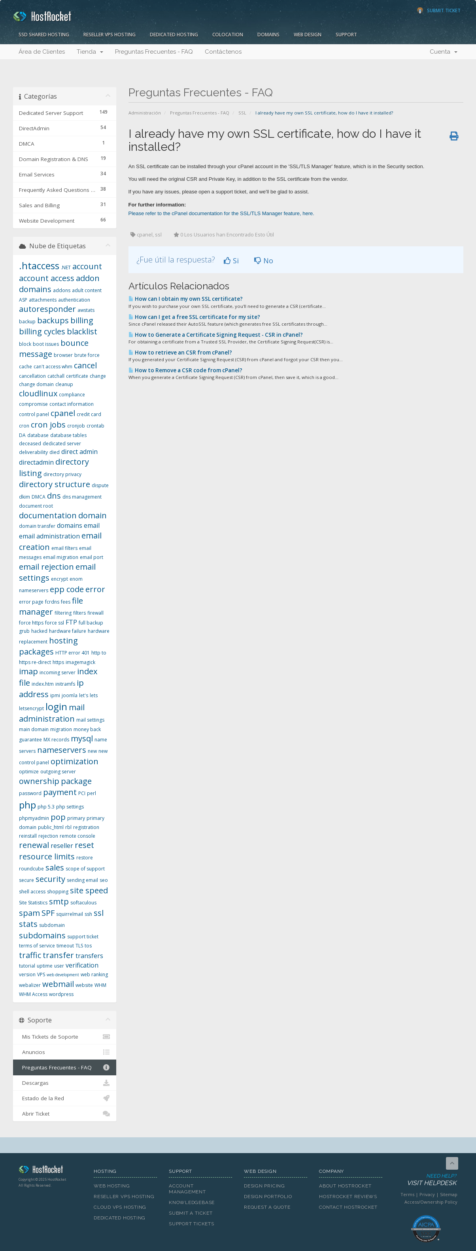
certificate (77, 376)
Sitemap (448, 1194)
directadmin (36, 462)
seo (104, 880)
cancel (85, 365)
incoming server (58, 672)
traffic (30, 955)
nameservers (61, 750)
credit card (89, 414)
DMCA (38, 496)
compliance (72, 394)
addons (61, 290)
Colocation (227, 34)
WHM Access (33, 994)
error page (31, 601)
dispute (100, 485)
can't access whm (53, 366)
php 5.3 (46, 806)
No (263, 260)
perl (91, 793)
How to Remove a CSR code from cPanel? (185, 370)
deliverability (33, 452)
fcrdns (52, 601)
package (76, 781)
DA (22, 435)
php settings (70, 806)
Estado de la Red (64, 1098)
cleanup (64, 384)
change (98, 376)
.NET (66, 267)
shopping (57, 891)
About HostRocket (345, 1186)
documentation (48, 515)
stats (28, 924)
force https (31, 622)
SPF (48, 913)
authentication (74, 299)
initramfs (65, 684)
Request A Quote (267, 1207)
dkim (24, 496)
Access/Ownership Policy (430, 1202)
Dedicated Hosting (174, 34)
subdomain (52, 925)
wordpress (61, 994)
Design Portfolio (268, 1196)
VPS (41, 974)
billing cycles (42, 331)
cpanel (63, 413)
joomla (69, 695)
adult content (87, 290)
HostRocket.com (50, 1171)
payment (60, 792)
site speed (89, 890)
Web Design (307, 34)
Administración (144, 113)
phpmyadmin (34, 818)
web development (63, 974)
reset (84, 845)
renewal (34, 845)
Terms (407, 1194)
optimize (29, 771)
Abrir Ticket (64, 1113)
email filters (64, 548)
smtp (59, 901)
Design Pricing (264, 1186)
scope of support (85, 868)
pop (58, 817)
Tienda (90, 51)
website (84, 985)
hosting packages (48, 646)
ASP (23, 299)
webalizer (30, 985)
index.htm (43, 684)
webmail (58, 984)
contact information (71, 404)
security (50, 879)
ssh (88, 914)
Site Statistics (33, 902)
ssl (99, 913)
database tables (68, 435)
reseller (62, 845)
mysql (82, 738)
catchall (55, 376)
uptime (45, 965)
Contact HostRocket (348, 1207)
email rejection (46, 566)
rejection (48, 836)
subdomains (42, 935)
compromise (33, 404)
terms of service (37, 945)
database (38, 435)
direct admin (79, 451)
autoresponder (47, 309)
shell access (32, 891)
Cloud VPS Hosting (120, 1207)
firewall (95, 613)
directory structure (54, 484)
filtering (63, 613)
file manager (51, 606)
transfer (58, 955)
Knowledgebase (192, 1202)
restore (84, 857)
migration (61, 729)
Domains (268, 34)
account (87, 266)
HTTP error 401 (72, 652)
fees (65, 601)
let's (83, 695)
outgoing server (58, 771)
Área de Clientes (42, 51)
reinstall (28, 836)
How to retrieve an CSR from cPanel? (180, 352)
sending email (82, 880)
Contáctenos (223, 51)
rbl (68, 827)
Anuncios (64, 1052)
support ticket (82, 936)
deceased (30, 443)
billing (81, 320)
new (92, 751)
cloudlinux (38, 393)
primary (76, 818)
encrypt (59, 579)
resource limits (47, 856)
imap (28, 671)
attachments (43, 299)
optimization (74, 761)
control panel (34, 414)
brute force (87, 355)
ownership (39, 781)
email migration (60, 557)
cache (25, 366)
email (92, 525)
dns (54, 495)
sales (54, 867)
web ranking (94, 974)
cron (24, 425)
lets (94, 695)
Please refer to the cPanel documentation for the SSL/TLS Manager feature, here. (221, 213)
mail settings (90, 719)
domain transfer (37, 526)
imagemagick (80, 662)
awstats (85, 310)
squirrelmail (69, 914)
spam (29, 913)
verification (82, 965)
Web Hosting (112, 1186)
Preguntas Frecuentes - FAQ (154, 51)
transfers (89, 955)
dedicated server (62, 443)
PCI (81, 793)
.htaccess (39, 265)
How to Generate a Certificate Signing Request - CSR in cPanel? (215, 334)
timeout (65, 945)
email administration (49, 536)
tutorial (27, 965)
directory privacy (62, 474)
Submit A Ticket (191, 1213)
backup (27, 321)
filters (79, 613)
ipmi (55, 695)
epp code (67, 589)
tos (88, 945)
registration (86, 827)
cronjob (76, 425)
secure (26, 880)
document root (36, 506)
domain (92, 515)
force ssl (54, 622)
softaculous (83, 902)
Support (346, 34)
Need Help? (425, 1180)
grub (24, 631)
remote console (77, 836)
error (95, 589)
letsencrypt (31, 708)
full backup (91, 622)
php (27, 804)
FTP (71, 622)
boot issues (46, 344)
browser (63, 355)
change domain (36, 384)
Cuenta (443, 51)
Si (231, 260)
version (27, 974)
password (30, 793)
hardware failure (67, 631)
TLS (79, 945)
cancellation (32, 376)
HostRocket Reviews (348, 1196)
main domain (34, 729)
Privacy (427, 1194)
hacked (39, 631)
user (59, 965)
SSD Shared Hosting (44, 34)
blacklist (82, 331)
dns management (82, 496)
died (54, 452)
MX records (56, 739)
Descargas (64, 1083)
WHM (100, 985)
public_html (51, 827)
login (56, 706)
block (25, 344)
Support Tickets (191, 1224)
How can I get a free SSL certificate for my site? (194, 317)
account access (46, 278)
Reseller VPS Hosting (109, 34)
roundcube (31, 868)
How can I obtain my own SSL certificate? (185, 298)
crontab (95, 425)
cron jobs (48, 424)
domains (69, 525)
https (58, 662)
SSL (242, 113)
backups (53, 320)
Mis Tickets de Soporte (64, 1036)
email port (91, 557)
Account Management (187, 1189)
